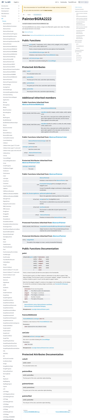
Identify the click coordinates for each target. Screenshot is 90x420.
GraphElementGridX (8, 313)
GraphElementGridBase (9, 310)
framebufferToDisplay (46, 183)
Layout (5, 386)
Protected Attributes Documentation (79, 51)
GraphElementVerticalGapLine (11, 323)
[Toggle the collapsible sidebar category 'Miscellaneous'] (18, 13)
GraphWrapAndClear (8, 341)
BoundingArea (7, 112)
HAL (4, 351)
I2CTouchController (8, 358)
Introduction (4, 6)
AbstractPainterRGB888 (9, 74)
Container (5, 183)
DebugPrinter (6, 199)
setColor (31, 58)
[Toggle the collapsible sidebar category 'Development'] (18, 11)
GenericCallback (7, 267)
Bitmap (5, 102)
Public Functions (78, 7)
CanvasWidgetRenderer (9, 160)
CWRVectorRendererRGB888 (10, 196)
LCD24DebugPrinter (8, 407)
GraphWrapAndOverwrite (10, 346)
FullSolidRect (6, 262)
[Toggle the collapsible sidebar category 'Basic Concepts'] (18, 8)
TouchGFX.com (72, 2)
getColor (30, 146)
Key (4, 376)
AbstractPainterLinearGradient (11, 69)
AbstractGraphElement (9, 39)
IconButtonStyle (7, 361)
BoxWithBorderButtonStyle (10, 122)
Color (4, 176)
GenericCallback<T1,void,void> (11, 272)
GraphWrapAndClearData (10, 343)
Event (4, 242)
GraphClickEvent (7, 292)
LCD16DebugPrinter (8, 396)
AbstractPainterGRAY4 (9, 67)
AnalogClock (6, 87)
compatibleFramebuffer (46, 226)
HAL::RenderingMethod (32, 193)
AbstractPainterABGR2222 (10, 46)
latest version (48, 10)
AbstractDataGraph (8, 31)
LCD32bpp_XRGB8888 (9, 417)
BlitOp (4, 107)
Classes (4, 21)
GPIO (4, 285)
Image (5, 363)
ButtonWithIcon (7, 133)
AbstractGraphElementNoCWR (11, 41)
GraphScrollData (7, 335)
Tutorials (3, 16)
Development (5, 11)
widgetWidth (30, 240)
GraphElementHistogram (10, 318)
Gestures (5, 280)
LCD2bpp (5, 409)
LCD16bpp (6, 391)
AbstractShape (7, 84)
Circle (4, 163)
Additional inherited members (81, 11)
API (2, 18)
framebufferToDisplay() (61, 284)
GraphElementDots (8, 308)
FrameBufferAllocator (9, 259)
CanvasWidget (7, 158)
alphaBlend (44, 112)
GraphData (6, 295)
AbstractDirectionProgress (10, 34)
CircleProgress (7, 166)
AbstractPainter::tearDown (44, 304)
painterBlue (30, 77)
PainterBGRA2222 (34, 52)
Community (63, 2)
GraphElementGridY (8, 315)
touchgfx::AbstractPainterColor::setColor (43, 348)
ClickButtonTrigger (8, 168)
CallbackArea (6, 153)
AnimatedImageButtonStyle (10, 92)
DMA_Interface (7, 206)
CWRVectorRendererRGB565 (10, 193)
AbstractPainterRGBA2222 (10, 77)
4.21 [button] (56, 2)
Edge (4, 239)
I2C (4, 356)
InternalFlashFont (8, 371)
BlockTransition (7, 110)
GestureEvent (6, 277)
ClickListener (6, 173)
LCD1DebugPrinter (8, 401)
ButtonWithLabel (7, 135)
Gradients (5, 287)
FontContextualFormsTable (10, 252)
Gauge (5, 264)
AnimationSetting (8, 94)
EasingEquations (7, 237)
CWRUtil (5, 188)
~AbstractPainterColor (34, 152)
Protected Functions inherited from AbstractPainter (80, 32)
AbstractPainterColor (8, 62)
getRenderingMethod (46, 193)
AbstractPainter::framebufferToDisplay (35, 306)
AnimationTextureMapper (10, 97)
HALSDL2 (5, 353)
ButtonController (7, 127)
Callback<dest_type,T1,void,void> (11, 148)
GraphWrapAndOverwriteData (11, 348)
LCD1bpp (5, 399)
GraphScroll (6, 333)
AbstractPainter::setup (30, 304)
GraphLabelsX (7, 328)
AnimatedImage (7, 89)
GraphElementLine (8, 320)
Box (4, 115)
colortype (5, 178)
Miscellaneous (5, 13)
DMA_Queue (6, 209)
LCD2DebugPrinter (8, 412)
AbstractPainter (7, 44)
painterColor (31, 166)
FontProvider (6, 257)
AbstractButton (7, 23)
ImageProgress (7, 368)
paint (30, 44)
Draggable (6, 214)
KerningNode (6, 374)
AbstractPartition (7, 79)
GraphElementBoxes (8, 303)
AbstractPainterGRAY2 (9, 64)
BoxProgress (6, 117)
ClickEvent (6, 171)
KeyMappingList (7, 384)
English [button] (16, 2)
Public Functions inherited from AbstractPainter (81, 27)
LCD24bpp (6, 404)
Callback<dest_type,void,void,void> (11, 150)
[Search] (83, 2)
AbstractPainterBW (8, 59)
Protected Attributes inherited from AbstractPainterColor (80, 23)
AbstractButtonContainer (10, 26)
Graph (4, 290)
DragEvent (6, 211)
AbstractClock (6, 29)
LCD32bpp (6, 414)
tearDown (42, 207)
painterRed (30, 89)
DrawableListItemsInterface (10, 224)
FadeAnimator (7, 244)
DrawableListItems (8, 221)
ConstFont (6, 181)
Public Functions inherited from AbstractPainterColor (81, 19)
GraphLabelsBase (7, 325)
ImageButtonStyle (8, 366)
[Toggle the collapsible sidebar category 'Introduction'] (18, 6)
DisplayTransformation (9, 204)
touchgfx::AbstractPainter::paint (40, 309)
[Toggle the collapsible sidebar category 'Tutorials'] (18, 16)
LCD (4, 389)
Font (4, 249)
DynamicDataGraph (8, 234)
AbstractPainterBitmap (9, 56)
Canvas (5, 155)
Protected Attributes (79, 9)
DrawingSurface (7, 226)
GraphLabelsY (6, 330)
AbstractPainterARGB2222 (10, 49)
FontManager (6, 254)
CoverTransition (7, 186)
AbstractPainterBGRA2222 (10, 54)
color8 (28, 71)
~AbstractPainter (44, 215)
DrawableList (6, 219)
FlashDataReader (7, 247)
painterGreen (30, 83)
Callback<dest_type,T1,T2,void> (11, 145)
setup (41, 199)
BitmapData (6, 105)
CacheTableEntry (7, 140)
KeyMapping (6, 381)
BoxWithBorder (7, 120)
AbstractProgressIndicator (10, 82)
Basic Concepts (5, 8)
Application (6, 100)
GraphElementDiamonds (9, 305)
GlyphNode (6, 282)
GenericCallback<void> (9, 275)
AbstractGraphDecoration (10, 36)
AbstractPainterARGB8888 (10, 51)
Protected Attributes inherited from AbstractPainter (80, 37)
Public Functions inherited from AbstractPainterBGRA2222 (81, 15)
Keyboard (5, 379)
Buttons (5, 130)
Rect (47, 199)
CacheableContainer (8, 138)
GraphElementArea (8, 300)
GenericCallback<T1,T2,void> (10, 270)
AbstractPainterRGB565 (9, 72)
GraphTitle (6, 338)
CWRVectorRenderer (8, 191)
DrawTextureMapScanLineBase (11, 229)
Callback (5, 143)
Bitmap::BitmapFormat (59, 226)
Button (5, 125)
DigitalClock (6, 201)
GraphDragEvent (7, 297)
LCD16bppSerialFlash (8, 394)
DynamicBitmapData (8, 231)
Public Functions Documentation (78, 41)
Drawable (5, 216)
